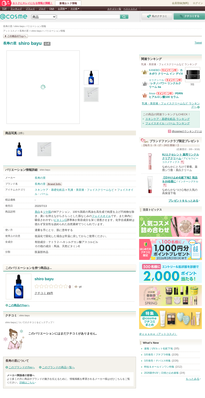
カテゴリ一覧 (114, 9)
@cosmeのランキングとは (187, 131)
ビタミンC (60, 220)
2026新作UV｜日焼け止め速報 (161, 372)
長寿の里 (10, 43)
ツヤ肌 (47, 211)
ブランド (30, 8)
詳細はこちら (27, 382)
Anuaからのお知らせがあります (164, 93)
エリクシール (156, 80)
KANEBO (154, 70)
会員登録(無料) (180, 3)
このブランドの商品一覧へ (58, 367)
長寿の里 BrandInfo (55, 184)
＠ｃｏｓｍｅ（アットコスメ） (158, 334)
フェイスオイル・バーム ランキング (167, 123)
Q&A (51, 8)
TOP (4, 8)
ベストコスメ (130, 9)
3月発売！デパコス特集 (157, 360)
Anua (152, 93)
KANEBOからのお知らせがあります (169, 70)
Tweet (198, 42)
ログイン (198, 3)
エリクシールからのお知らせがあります (173, 80)
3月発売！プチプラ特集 (157, 354)
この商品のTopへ (18, 305)
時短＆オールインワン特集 (159, 366)
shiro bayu (30, 43)
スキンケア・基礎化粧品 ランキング (167, 119)
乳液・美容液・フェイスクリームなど (91, 189)
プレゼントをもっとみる (183, 200)
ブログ (42, 8)
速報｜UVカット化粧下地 (158, 348)
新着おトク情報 (68, 3)
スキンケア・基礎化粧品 (50, 189)
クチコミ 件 (44, 293)
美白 (37, 211)
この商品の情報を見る (15, 36)
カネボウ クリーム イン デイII (166, 72)
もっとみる (192, 378)
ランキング (16, 8)
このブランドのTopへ (22, 367)
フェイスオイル (101, 216)
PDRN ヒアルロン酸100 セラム (166, 95)
